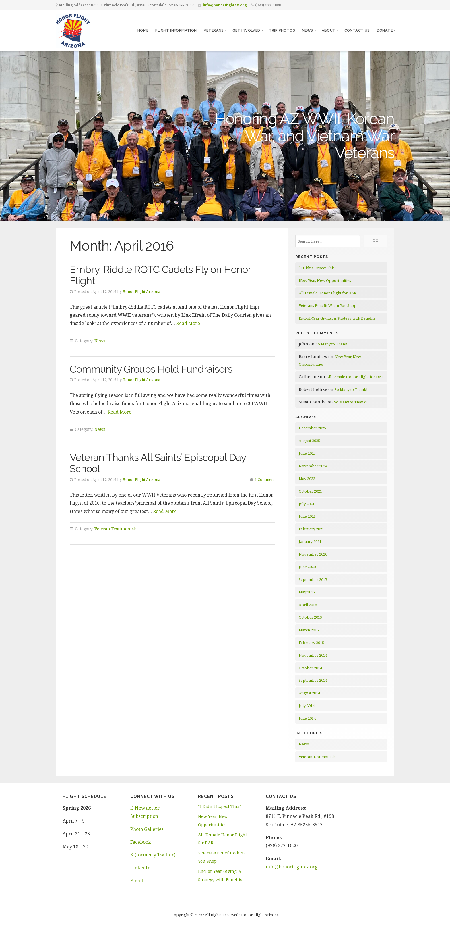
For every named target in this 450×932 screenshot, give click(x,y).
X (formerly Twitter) (152, 855)
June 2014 (307, 718)
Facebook (140, 842)
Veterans (214, 30)
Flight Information (176, 30)
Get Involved (246, 30)
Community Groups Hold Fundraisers (151, 369)
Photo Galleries (147, 829)
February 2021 (311, 528)
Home (143, 30)
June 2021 (307, 516)
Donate (385, 30)
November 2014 (313, 655)
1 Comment (265, 479)
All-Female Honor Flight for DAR (327, 292)
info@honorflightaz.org (225, 5)
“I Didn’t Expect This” (317, 267)
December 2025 (312, 428)
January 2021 (310, 541)
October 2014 (310, 667)
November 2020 (313, 554)
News (307, 30)
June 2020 (307, 566)
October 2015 (310, 617)
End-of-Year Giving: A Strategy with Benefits (337, 318)
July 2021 (307, 503)
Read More (188, 323)
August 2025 (309, 440)
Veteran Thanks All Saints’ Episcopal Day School (158, 462)
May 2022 (307, 478)
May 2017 (307, 592)
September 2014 (313, 680)
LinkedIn (140, 867)
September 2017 (313, 579)
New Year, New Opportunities (325, 280)
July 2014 (307, 705)
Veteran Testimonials (115, 528)
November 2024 (313, 465)
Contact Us (357, 30)
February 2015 (311, 642)
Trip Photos (282, 30)
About (329, 30)
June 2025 (307, 453)
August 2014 (309, 692)
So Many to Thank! (332, 344)
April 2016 (308, 604)
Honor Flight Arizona (141, 291)
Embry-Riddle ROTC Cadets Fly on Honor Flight (160, 275)
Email (136, 880)
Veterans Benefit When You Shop (327, 305)
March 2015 (309, 630)
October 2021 (310, 491)
